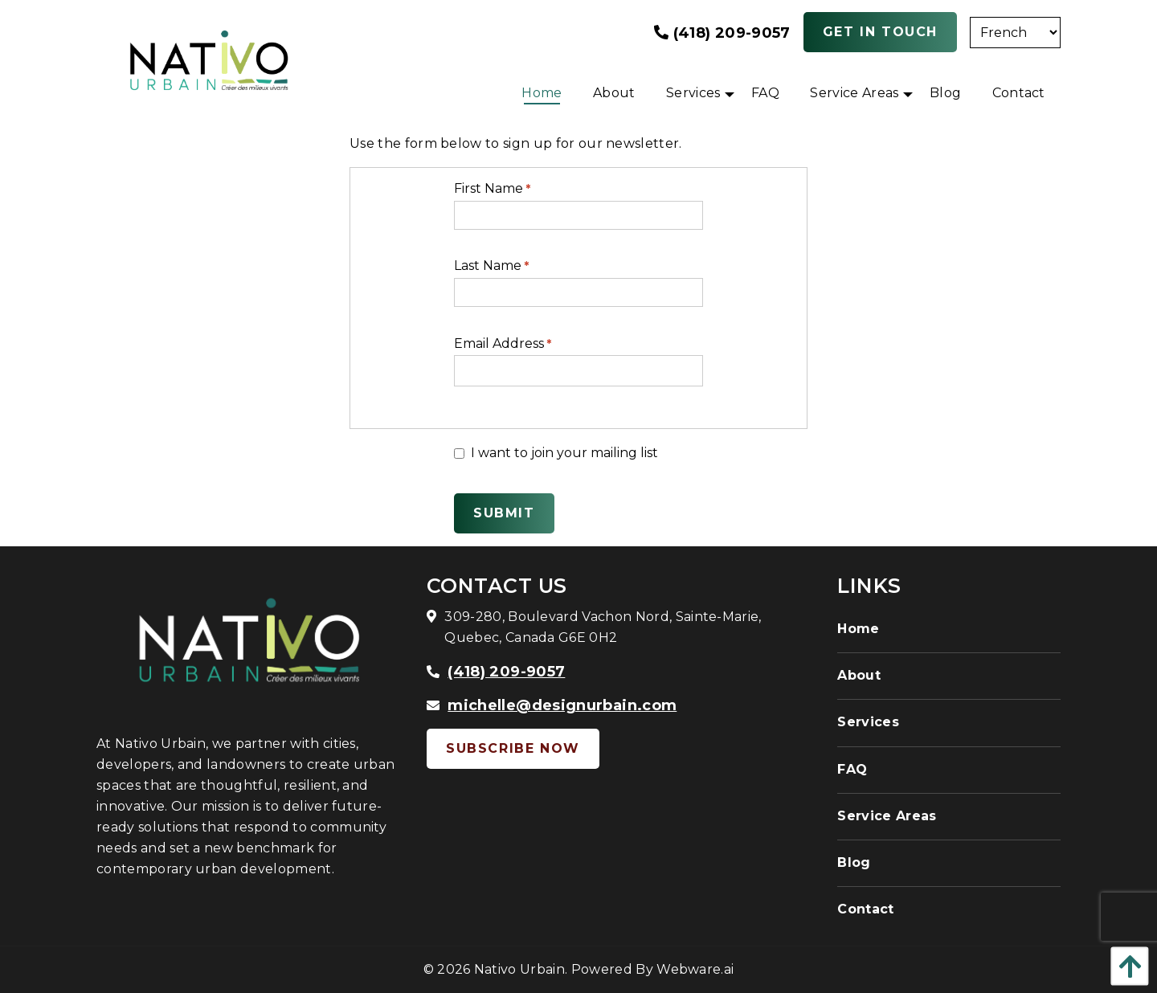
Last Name (491, 265)
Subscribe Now (513, 748)
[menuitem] (542, 93)
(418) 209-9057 (722, 33)
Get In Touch (880, 31)
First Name (492, 188)
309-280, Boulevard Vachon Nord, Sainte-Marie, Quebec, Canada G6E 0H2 (602, 627)
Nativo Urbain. (520, 969)
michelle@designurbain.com (562, 705)
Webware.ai (695, 969)
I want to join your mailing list (556, 452)
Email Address (502, 343)
